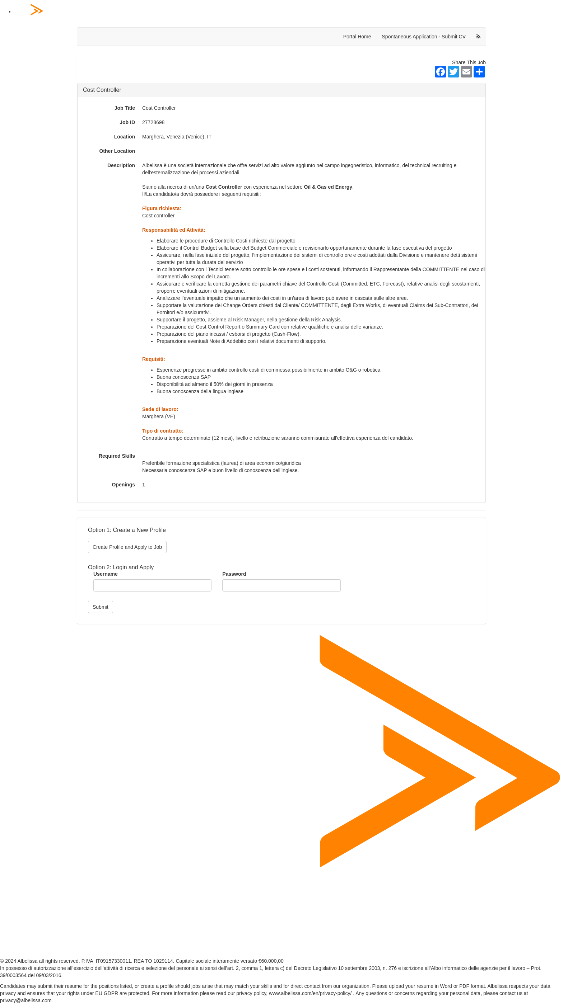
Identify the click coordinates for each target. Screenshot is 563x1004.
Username (105, 574)
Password (234, 574)
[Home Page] (288, 12)
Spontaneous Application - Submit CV (424, 36)
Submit (100, 607)
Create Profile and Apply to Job (127, 547)
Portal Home (357, 36)
